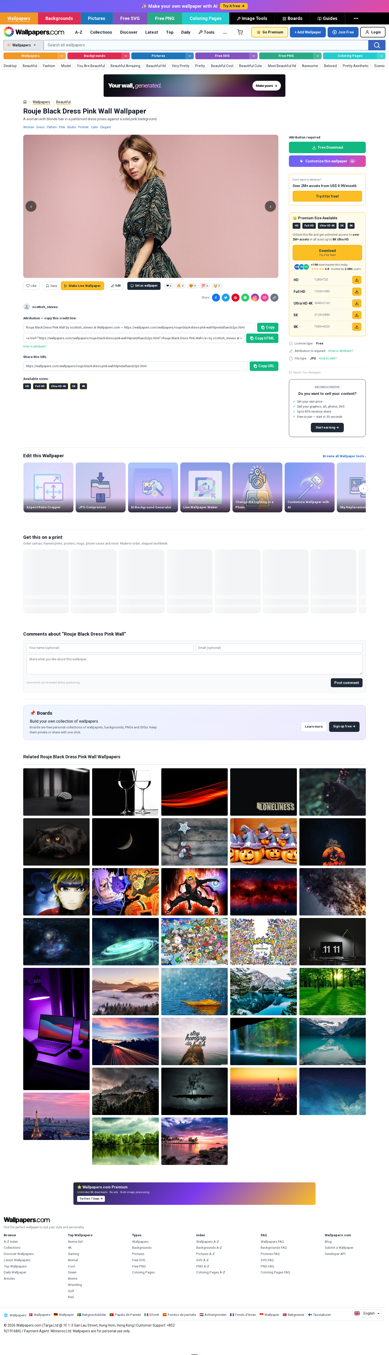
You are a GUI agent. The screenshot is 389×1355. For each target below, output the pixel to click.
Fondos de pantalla (182, 1332)
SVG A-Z (202, 1277)
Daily (185, 49)
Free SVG (130, 35)
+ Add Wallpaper (308, 50)
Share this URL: (35, 374)
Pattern (52, 144)
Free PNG (165, 35)
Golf (71, 1308)
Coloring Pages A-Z (210, 1290)
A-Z (78, 49)
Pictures (96, 35)
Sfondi (154, 1332)
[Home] (25, 119)
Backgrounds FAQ (274, 1265)
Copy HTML (262, 356)
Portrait (83, 144)
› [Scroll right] (363, 505)
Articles (9, 1296)
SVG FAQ (267, 1277)
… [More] (225, 49)
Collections (101, 49)
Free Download (327, 165)
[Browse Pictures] (190, 73)
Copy (268, 345)
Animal (73, 1277)
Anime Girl (75, 1259)
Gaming (73, 1271)
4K (70, 1265)
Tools (206, 49)
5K (73, 403)
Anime (72, 1296)
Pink (62, 144)
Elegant (105, 144)
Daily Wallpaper (15, 1290)
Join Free (343, 49)
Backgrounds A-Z (209, 1265)
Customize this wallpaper (327, 178)
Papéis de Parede (128, 1332)
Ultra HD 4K (58, 403)
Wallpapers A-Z (207, 1259)
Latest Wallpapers (17, 1277)
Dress (40, 144)
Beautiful (63, 119)
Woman (28, 144)
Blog (328, 1259)
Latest (151, 49)
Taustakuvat (322, 1332)
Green (72, 1290)
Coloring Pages (205, 35)
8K (83, 403)
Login (373, 49)
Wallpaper (66, 1332)
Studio (71, 144)
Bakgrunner (296, 1332)
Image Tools (252, 35)
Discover (129, 49)
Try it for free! (327, 214)
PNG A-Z (202, 1284)
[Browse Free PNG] (317, 73)
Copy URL (264, 383)
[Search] (377, 62)
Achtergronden (215, 1332)
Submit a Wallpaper (339, 1265)
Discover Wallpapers (19, 1271)
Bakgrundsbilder (94, 1332)
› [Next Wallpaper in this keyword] (270, 224)
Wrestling (75, 1302)
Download (327, 270)
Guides (327, 35)
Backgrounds (59, 35)
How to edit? (328, 376)
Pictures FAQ (270, 1271)
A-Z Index (11, 1259)
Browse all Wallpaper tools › (344, 473)
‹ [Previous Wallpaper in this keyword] (31, 224)
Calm (94, 144)
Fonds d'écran (245, 1332)
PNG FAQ (267, 1284)
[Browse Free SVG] (253, 73)
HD (27, 403)
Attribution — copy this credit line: (50, 336)
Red (71, 1314)
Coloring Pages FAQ (275, 1290)
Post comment (346, 700)
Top (170, 49)
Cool (71, 1284)
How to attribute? (34, 364)
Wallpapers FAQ (272, 1259)
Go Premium (269, 49)
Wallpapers (18, 35)
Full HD (40, 403)
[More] (357, 36)
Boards (292, 35)
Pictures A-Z (205, 1271)
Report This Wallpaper (305, 390)
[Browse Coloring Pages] (381, 73)
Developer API (335, 1271)
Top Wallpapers (15, 1284)
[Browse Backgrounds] (126, 73)
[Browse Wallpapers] (62, 73)
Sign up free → (344, 744)
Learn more (314, 744)
